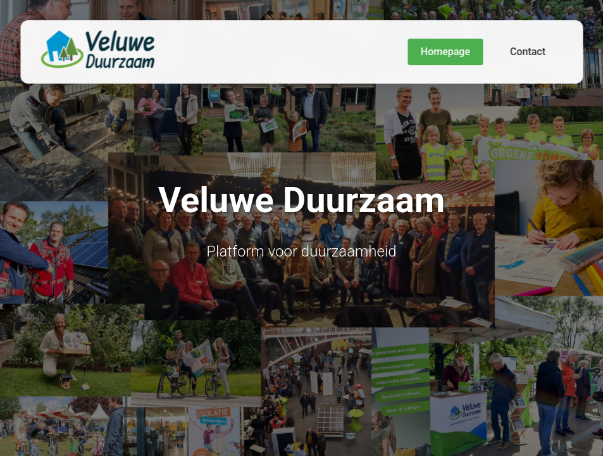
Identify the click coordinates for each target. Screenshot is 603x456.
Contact (527, 52)
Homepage (445, 52)
